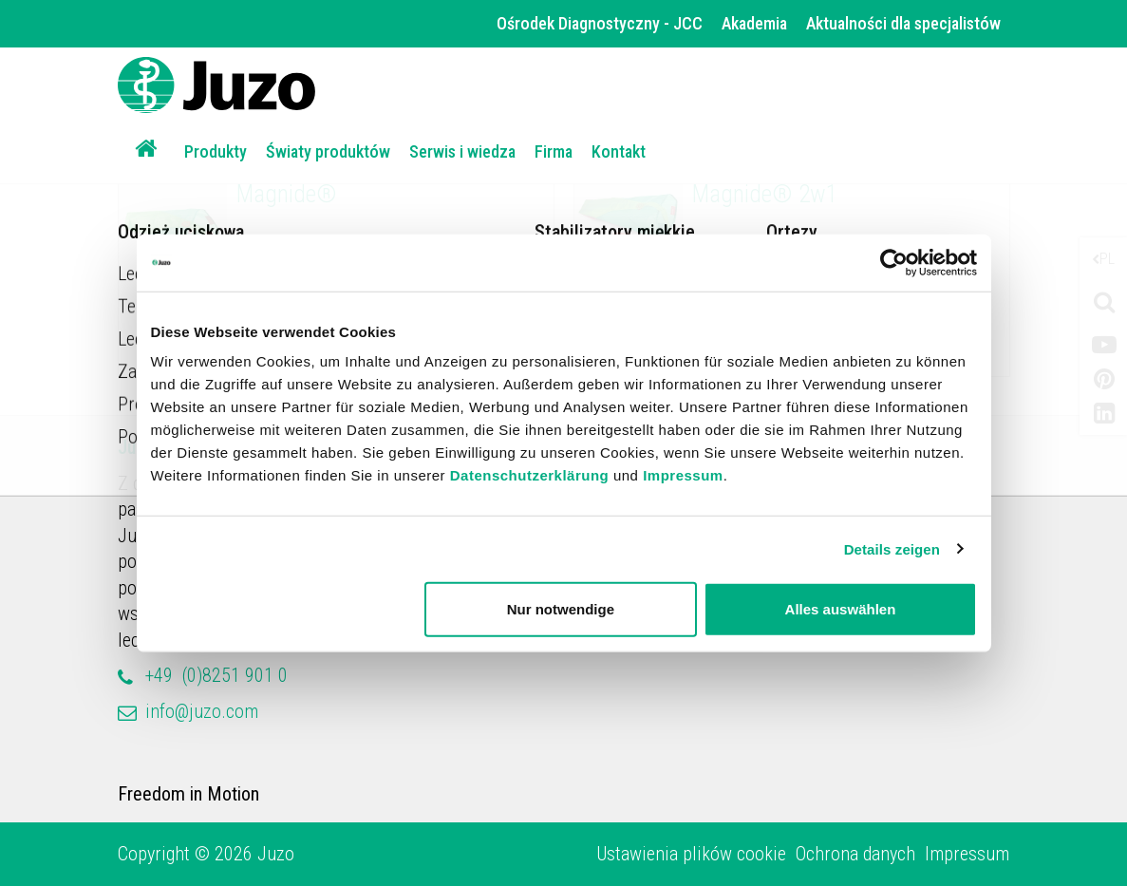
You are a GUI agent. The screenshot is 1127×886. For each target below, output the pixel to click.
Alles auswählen (840, 609)
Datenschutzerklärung (530, 475)
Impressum (683, 475)
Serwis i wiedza (462, 151)
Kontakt (619, 151)
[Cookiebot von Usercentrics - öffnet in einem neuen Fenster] (894, 262)
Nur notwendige (560, 609)
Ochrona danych (855, 853)
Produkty (215, 151)
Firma (554, 151)
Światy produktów (328, 151)
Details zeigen (892, 548)
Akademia (754, 23)
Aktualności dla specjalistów (903, 23)
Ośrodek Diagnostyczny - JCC (600, 23)
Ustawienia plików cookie (691, 853)
